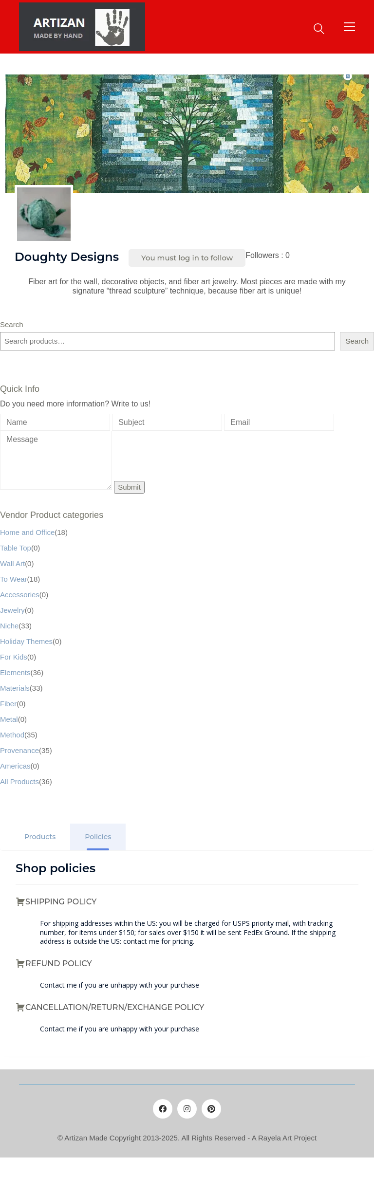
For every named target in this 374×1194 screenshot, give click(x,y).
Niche (9, 626)
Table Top (15, 548)
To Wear (13, 579)
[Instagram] (187, 1109)
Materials (15, 688)
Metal (9, 719)
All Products (19, 781)
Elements (15, 672)
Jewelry (12, 610)
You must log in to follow (187, 257)
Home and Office (27, 532)
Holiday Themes (26, 641)
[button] (349, 27)
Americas (15, 766)
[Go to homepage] (82, 26)
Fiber (8, 703)
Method (12, 735)
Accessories (19, 594)
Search (11, 324)
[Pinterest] (211, 1109)
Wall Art (12, 563)
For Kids (13, 657)
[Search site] (319, 27)
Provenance (19, 750)
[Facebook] (162, 1109)
